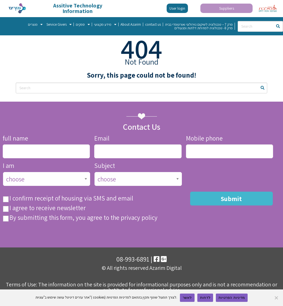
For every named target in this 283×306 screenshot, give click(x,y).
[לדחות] (276, 297)
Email (101, 138)
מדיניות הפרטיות (232, 298)
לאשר (187, 298)
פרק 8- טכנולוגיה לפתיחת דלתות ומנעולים (203, 28)
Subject (104, 166)
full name (15, 138)
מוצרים (35, 24)
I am (8, 166)
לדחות (205, 298)
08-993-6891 (132, 259)
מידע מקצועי (105, 24)
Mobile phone (204, 138)
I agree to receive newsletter (47, 208)
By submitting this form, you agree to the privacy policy (83, 218)
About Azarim (130, 24)
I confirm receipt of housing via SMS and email (71, 198)
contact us (153, 24)
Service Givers (59, 24)
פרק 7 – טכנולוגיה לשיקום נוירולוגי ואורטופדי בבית (199, 24)
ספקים (83, 24)
